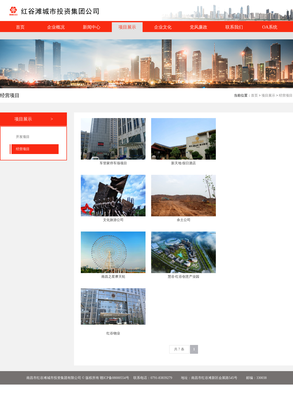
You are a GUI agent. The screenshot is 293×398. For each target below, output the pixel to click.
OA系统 (269, 27)
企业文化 (163, 27)
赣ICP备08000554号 (114, 378)
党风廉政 (198, 27)
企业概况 (56, 27)
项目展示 (268, 95)
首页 (20, 27)
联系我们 (234, 27)
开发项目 (23, 137)
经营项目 (286, 95)
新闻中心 (91, 27)
